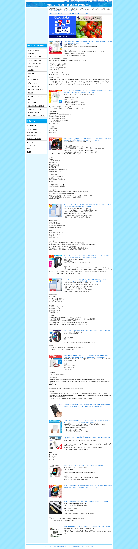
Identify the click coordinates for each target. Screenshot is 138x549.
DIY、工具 (30, 70)
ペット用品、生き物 (33, 86)
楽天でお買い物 (73, 1)
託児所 (29, 152)
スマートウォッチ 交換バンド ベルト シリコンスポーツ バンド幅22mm (83, 465)
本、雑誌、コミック (33, 112)
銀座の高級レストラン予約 (99, 1)
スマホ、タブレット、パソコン (69, 10)
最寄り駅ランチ (31, 135)
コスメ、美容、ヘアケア (34, 63)
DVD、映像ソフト (33, 73)
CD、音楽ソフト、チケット (35, 96)
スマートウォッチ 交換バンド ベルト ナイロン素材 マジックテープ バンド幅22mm (87, 330)
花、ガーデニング (33, 80)
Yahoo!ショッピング (84, 1)
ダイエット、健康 (33, 66)
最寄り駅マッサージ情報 (34, 139)
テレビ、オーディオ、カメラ (36, 109)
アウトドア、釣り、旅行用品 (36, 106)
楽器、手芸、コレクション (35, 89)
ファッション (31, 53)
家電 (29, 99)
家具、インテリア (33, 83)
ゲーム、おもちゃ (33, 102)
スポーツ (30, 93)
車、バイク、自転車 (33, 50)
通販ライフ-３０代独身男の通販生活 (69, 5)
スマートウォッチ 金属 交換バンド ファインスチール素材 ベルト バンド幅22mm (86, 501)
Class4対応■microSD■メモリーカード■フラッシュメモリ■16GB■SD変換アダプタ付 (87, 526)
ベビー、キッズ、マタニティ (36, 60)
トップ (65, 1)
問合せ (110, 1)
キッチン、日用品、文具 (34, 57)
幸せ (28, 148)
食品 (29, 76)
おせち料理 (30, 142)
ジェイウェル (31, 145)
